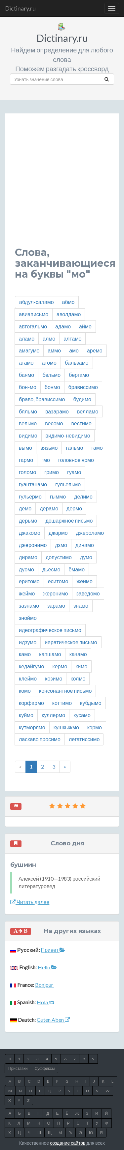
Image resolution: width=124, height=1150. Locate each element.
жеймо (27, 593)
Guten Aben (53, 1019)
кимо (81, 666)
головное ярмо (76, 460)
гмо (45, 460)
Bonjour (44, 985)
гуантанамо (33, 484)
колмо (77, 678)
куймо (26, 715)
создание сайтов (67, 1143)
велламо (87, 411)
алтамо (72, 338)
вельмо (28, 423)
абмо (68, 302)
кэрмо (94, 727)
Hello (47, 967)
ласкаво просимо (40, 739)
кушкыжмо (66, 727)
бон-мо (27, 387)
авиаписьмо (33, 314)
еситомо (58, 581)
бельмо (51, 375)
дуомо (26, 569)
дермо (74, 508)
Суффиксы (44, 1068)
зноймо (28, 618)
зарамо (56, 605)
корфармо (31, 703)
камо (25, 654)
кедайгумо (31, 666)
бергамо (79, 375)
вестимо (81, 423)
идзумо (27, 642)
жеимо (84, 581)
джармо (58, 533)
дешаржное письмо (69, 520)
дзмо (61, 545)
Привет (53, 950)
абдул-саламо (36, 302)
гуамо (74, 472)
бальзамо (77, 362)
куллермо (53, 715)
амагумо (29, 350)
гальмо (74, 447)
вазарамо (57, 411)
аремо (95, 350)
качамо (78, 654)
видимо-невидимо (68, 435)
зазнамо (29, 605)
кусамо (82, 715)
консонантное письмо (65, 690)
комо (25, 690)
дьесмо (51, 569)
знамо (80, 605)
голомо (27, 472)
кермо (59, 666)
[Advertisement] (62, 185)
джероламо (90, 533)
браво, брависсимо (42, 399)
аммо (54, 350)
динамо (84, 545)
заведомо (88, 593)
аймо (85, 326)
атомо (49, 362)
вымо (25, 447)
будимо (82, 399)
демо (25, 508)
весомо (54, 423)
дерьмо (28, 520)
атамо (26, 362)
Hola (46, 1002)
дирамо (28, 557)
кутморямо (32, 727)
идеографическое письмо (50, 630)
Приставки (17, 1068)
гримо (51, 472)
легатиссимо (84, 739)
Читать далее (29, 902)
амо (74, 350)
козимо (53, 678)
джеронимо (33, 545)
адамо (63, 326)
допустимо (59, 557)
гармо (26, 460)
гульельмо (68, 484)
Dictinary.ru (20, 8)
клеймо (28, 678)
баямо (26, 375)
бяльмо (28, 411)
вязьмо (49, 447)
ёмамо (76, 569)
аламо (26, 338)
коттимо (62, 703)
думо (86, 557)
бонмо (52, 387)
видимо (28, 435)
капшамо (50, 654)
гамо (97, 447)
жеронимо (55, 593)
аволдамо (69, 314)
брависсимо (83, 387)
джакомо (29, 533)
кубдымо (91, 703)
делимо (83, 496)
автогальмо (33, 326)
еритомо (29, 581)
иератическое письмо (71, 642)
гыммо (58, 496)
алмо (49, 338)
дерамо (49, 508)
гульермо (30, 496)
